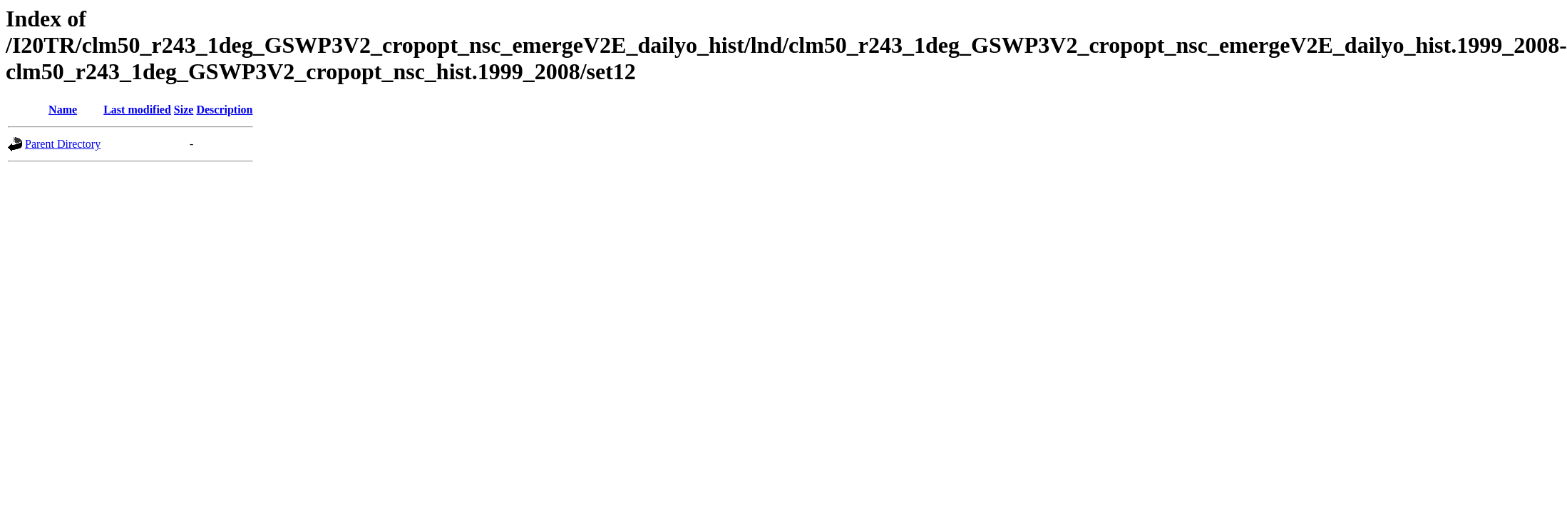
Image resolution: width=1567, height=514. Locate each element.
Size (184, 110)
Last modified (137, 110)
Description (224, 110)
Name (62, 110)
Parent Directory (63, 144)
